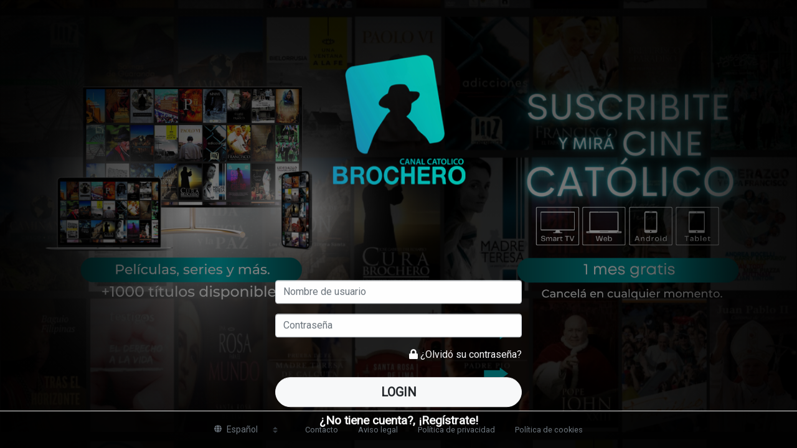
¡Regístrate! (448, 420)
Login (399, 392)
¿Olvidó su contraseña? (471, 354)
